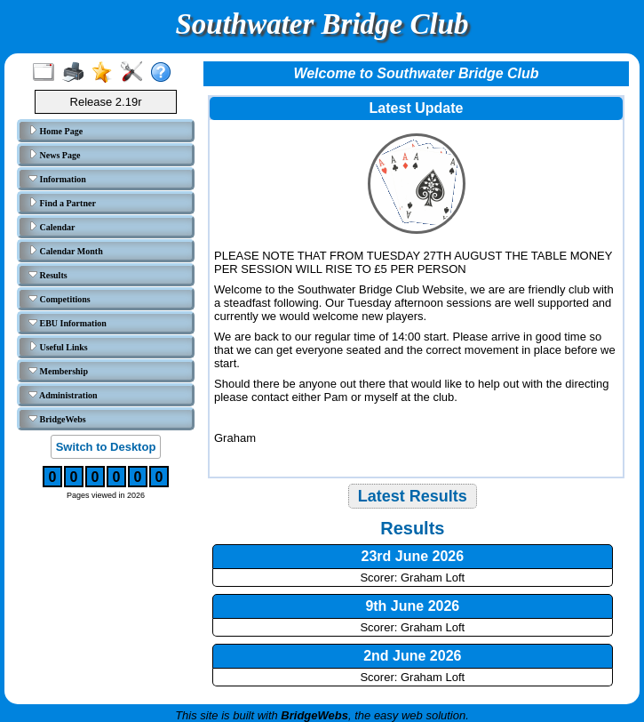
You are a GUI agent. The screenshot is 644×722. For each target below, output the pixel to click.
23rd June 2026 (413, 556)
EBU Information (67, 322)
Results (48, 274)
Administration (63, 394)
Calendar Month (65, 250)
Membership (58, 370)
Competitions (59, 298)
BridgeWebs (57, 418)
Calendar (52, 226)
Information (57, 178)
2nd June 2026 (412, 655)
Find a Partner (62, 202)
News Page (54, 154)
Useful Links (58, 346)
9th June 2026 (412, 606)
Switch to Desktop (106, 446)
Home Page (55, 130)
